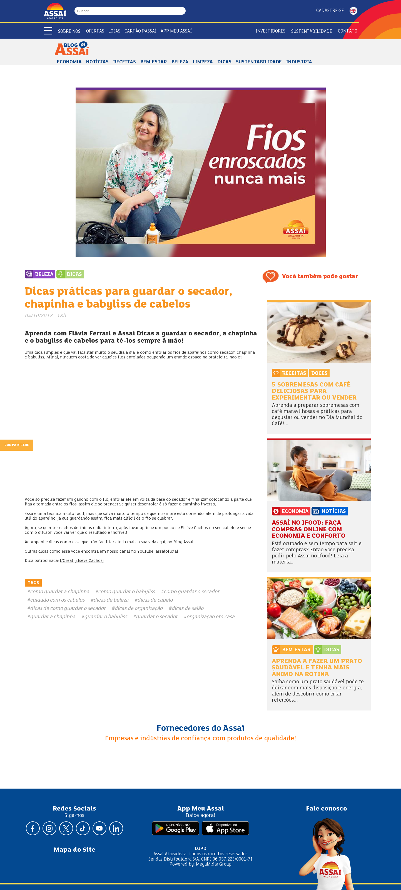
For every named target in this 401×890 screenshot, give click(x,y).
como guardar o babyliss (126, 592)
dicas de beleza (110, 600)
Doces (319, 373)
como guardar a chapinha (59, 592)
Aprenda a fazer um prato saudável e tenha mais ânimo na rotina (317, 668)
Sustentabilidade (311, 31)
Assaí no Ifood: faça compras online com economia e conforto (308, 529)
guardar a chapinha (52, 617)
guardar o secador (157, 617)
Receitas (124, 62)
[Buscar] (183, 11)
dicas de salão (187, 608)
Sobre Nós (69, 31)
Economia (69, 62)
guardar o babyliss (105, 617)
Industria (299, 62)
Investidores (270, 31)
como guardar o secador (191, 592)
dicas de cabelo (155, 600)
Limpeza (203, 62)
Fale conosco (326, 809)
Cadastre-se (330, 10)
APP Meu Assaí (176, 31)
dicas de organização (138, 608)
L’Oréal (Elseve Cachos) (82, 561)
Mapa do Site (74, 850)
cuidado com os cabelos (57, 600)
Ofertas (95, 31)
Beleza (179, 62)
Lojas (114, 31)
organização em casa (210, 617)
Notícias (97, 62)
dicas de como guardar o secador (68, 608)
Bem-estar (153, 62)
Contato (347, 31)
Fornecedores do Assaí (201, 728)
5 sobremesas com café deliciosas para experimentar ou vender (314, 391)
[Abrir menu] (48, 30)
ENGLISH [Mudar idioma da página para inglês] (353, 11)
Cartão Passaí (140, 31)
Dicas (224, 62)
